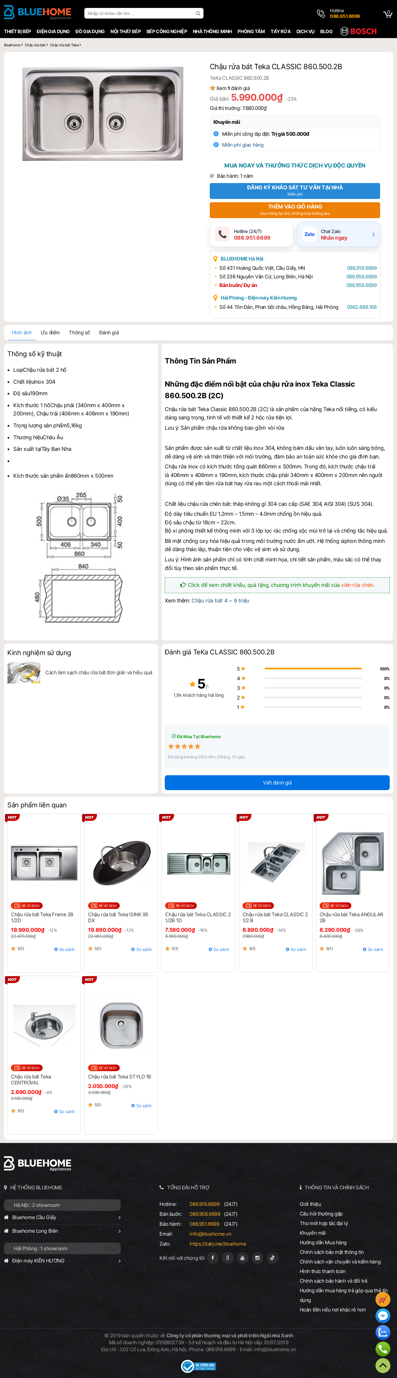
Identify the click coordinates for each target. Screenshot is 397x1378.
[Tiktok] (272, 1258)
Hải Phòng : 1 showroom (40, 1248)
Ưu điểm (50, 332)
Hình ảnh (22, 332)
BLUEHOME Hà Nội (242, 259)
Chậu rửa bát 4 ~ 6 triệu (220, 600)
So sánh (67, 949)
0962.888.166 (362, 307)
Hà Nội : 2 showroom (37, 1205)
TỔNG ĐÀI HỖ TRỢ (188, 1187)
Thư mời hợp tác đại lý (324, 1223)
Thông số (79, 332)
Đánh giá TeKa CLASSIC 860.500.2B (219, 652)
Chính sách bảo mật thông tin (332, 1252)
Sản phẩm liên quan (36, 805)
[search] (198, 13)
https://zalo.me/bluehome (218, 1244)
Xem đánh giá (233, 88)
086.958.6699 (361, 276)
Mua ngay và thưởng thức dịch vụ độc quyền (294, 165)
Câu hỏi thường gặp (321, 1214)
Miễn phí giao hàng (243, 145)
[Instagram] (257, 1258)
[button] (186, 66)
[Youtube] (242, 1258)
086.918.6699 (362, 268)
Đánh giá (109, 332)
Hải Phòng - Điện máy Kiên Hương (259, 298)
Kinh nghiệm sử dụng (39, 653)
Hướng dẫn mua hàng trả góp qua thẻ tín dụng (344, 1295)
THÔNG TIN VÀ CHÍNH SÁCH (337, 1187)
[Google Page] (228, 1258)
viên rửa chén (357, 585)
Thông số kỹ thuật (34, 354)
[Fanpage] (213, 1258)
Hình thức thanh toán (322, 1271)
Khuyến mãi (226, 122)
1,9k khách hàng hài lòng (198, 695)
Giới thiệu (310, 1204)
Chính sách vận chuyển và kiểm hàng (340, 1262)
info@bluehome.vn (210, 1234)
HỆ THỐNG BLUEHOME (36, 1187)
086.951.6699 (204, 1224)
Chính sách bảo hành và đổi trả (333, 1281)
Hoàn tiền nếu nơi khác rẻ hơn (333, 1310)
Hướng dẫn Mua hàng (323, 1242)
